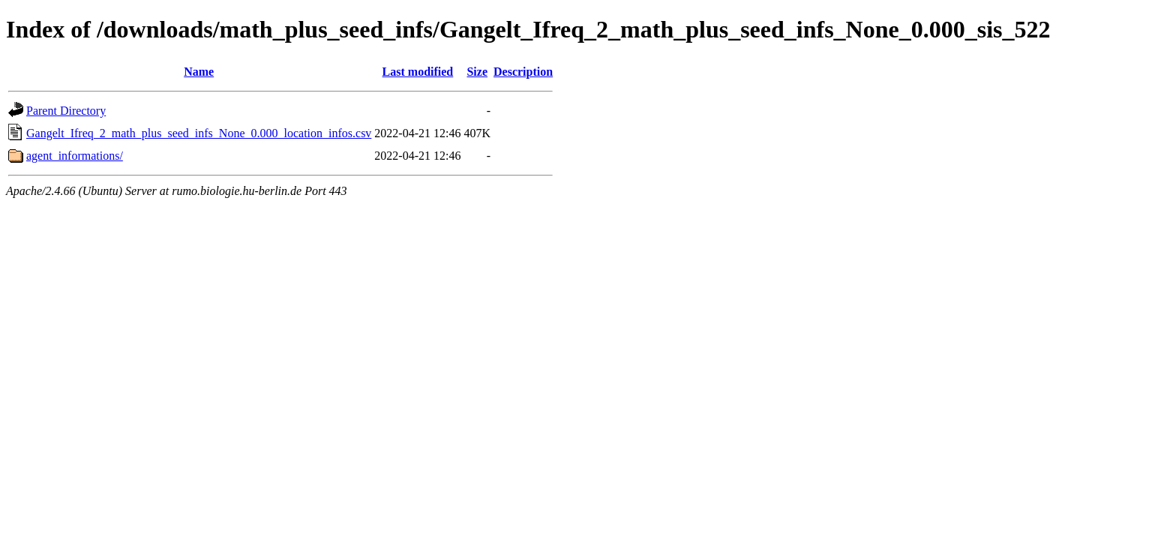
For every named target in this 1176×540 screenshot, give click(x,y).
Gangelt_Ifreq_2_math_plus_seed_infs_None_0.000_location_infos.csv (198, 133)
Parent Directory (66, 110)
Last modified (418, 71)
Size (477, 71)
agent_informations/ (74, 155)
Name (199, 71)
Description (523, 71)
